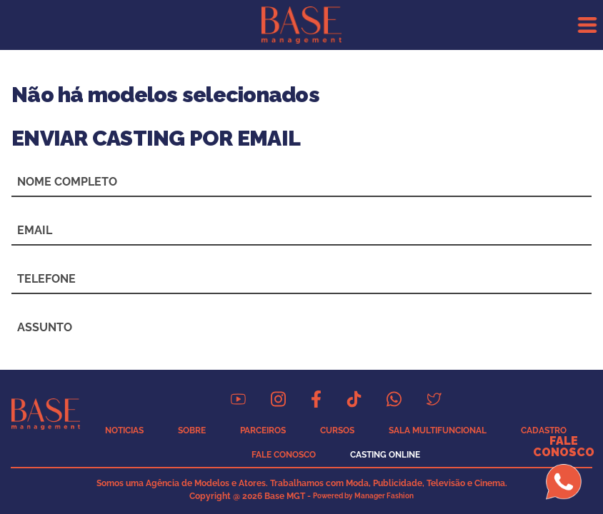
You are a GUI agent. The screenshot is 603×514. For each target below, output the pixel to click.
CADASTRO (544, 430)
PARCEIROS (263, 430)
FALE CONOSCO (283, 455)
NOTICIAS (124, 430)
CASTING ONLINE (385, 455)
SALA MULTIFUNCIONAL (438, 430)
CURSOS (337, 430)
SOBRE (192, 430)
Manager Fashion (384, 496)
